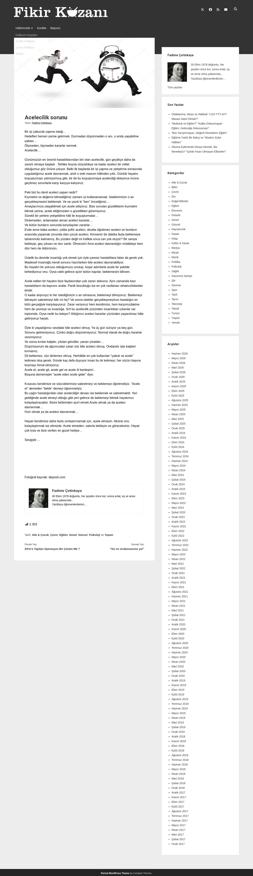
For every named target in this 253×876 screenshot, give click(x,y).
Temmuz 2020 (180, 646)
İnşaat (175, 232)
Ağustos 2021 (180, 590)
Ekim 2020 (178, 632)
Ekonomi (177, 209)
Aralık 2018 (178, 735)
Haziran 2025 (180, 403)
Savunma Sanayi (182, 274)
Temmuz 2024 (180, 455)
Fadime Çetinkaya (42, 121)
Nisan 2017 (178, 828)
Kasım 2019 (179, 684)
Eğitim (63, 533)
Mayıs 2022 (179, 553)
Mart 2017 (178, 833)
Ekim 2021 (178, 585)
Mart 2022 (178, 562)
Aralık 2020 (178, 623)
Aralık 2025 (178, 380)
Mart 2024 (178, 473)
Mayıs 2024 (179, 464)
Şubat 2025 (179, 422)
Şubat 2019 (179, 726)
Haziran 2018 (180, 763)
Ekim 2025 (178, 389)
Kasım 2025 (179, 385)
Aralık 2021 (178, 576)
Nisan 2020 (178, 660)
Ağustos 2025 (180, 399)
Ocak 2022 (178, 571)
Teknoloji (177, 302)
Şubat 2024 (179, 478)
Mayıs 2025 (179, 408)
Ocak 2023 (178, 515)
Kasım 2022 (179, 525)
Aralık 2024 (178, 431)
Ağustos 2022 (180, 539)
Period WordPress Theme (115, 872)
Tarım (175, 298)
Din (174, 195)
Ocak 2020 (178, 674)
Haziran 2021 (180, 595)
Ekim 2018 (178, 744)
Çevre (54, 533)
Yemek (176, 321)
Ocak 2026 (178, 375)
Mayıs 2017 (179, 824)
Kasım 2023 (179, 492)
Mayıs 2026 (179, 357)
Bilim (174, 186)
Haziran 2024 (180, 459)
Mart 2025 (178, 417)
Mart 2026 (178, 366)
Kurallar (43, 28)
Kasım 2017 (179, 796)
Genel (73, 533)
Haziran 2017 (180, 819)
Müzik (175, 256)
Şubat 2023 (179, 511)
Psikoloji (94, 533)
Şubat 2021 (179, 613)
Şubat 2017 (179, 838)
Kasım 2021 (179, 581)
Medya (176, 246)
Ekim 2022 (178, 529)
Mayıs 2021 (179, 599)
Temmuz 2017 (180, 814)
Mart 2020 (178, 665)
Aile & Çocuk (40, 533)
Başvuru (59, 28)
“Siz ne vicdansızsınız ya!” (127, 547)
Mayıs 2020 (179, 655)
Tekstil (175, 307)
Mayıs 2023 (179, 501)
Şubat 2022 (179, 567)
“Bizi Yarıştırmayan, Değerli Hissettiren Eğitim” (199, 131)
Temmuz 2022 (180, 543)
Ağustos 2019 (180, 698)
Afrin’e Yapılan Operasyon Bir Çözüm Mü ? (52, 547)
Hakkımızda (23, 28)
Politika (176, 260)
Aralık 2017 (178, 791)
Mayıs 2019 (179, 712)
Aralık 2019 (178, 679)
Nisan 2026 (178, 361)
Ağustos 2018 (180, 754)
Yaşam (109, 533)
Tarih (174, 293)
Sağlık (175, 270)
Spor (174, 288)
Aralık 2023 (178, 487)
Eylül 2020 (178, 637)
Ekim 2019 (178, 688)
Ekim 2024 (178, 441)
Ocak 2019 (178, 730)
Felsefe (176, 214)
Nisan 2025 (178, 413)
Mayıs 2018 (179, 768)
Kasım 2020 (179, 627)
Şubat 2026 (179, 371)
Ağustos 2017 (180, 810)
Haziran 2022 (180, 548)
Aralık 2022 (178, 520)
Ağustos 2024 (180, 450)
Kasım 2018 (179, 740)
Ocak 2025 (178, 427)
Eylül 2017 (178, 805)
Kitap (175, 237)
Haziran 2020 (180, 651)
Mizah (175, 251)
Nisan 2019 (178, 716)
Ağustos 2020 (180, 641)
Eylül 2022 (178, 534)
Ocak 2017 (178, 842)
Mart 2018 (178, 777)
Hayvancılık (179, 228)
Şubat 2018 (179, 782)
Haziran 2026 (180, 352)
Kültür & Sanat (180, 242)
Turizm (176, 312)
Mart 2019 (178, 721)
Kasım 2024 (179, 436)
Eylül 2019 (178, 693)
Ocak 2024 (178, 483)
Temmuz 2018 (180, 758)
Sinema (176, 284)
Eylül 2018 (178, 749)
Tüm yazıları (175, 86)
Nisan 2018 (178, 772)
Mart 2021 (178, 609)
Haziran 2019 (180, 707)
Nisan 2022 (178, 557)
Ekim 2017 (178, 800)
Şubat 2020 (179, 669)
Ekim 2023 (178, 497)
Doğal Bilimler (180, 200)
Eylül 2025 (178, 394)
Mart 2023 (178, 506)
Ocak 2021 (178, 618)
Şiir (173, 279)
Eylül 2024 (178, 445)
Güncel (82, 533)
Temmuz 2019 (180, 702)
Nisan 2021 (178, 604)
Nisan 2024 (178, 469)
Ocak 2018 (178, 786)
